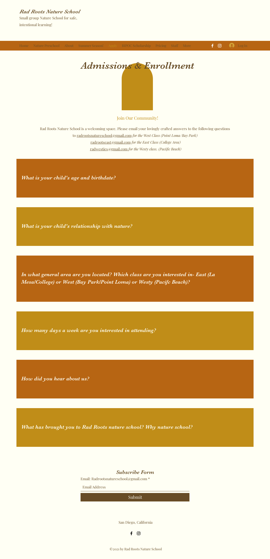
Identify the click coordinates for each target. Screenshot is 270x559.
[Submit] (135, 497)
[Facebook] (212, 45)
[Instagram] (219, 45)
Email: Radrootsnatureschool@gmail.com (114, 479)
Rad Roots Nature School (49, 11)
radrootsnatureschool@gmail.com (104, 135)
